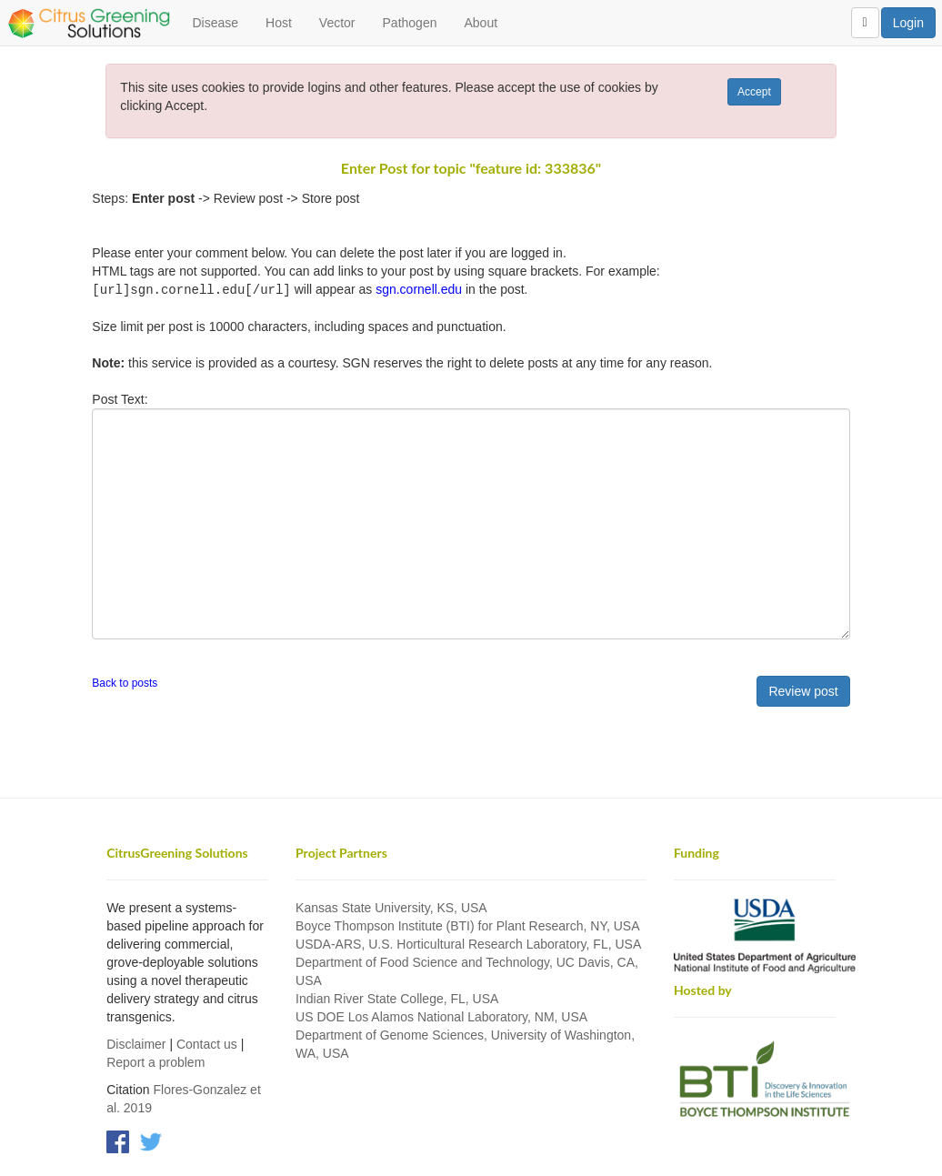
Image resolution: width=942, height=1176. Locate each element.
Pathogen (410, 22)
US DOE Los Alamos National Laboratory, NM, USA (441, 1016)
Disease (215, 22)
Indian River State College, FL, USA (397, 997)
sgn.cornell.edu (419, 289)
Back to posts (124, 682)
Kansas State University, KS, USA (391, 907)
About (480, 22)
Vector (337, 22)
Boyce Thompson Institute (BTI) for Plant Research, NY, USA (467, 925)
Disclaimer (135, 1043)
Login (908, 22)
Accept (754, 91)
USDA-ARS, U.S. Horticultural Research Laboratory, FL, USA (468, 943)
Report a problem (155, 1061)
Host (279, 22)
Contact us (206, 1043)
